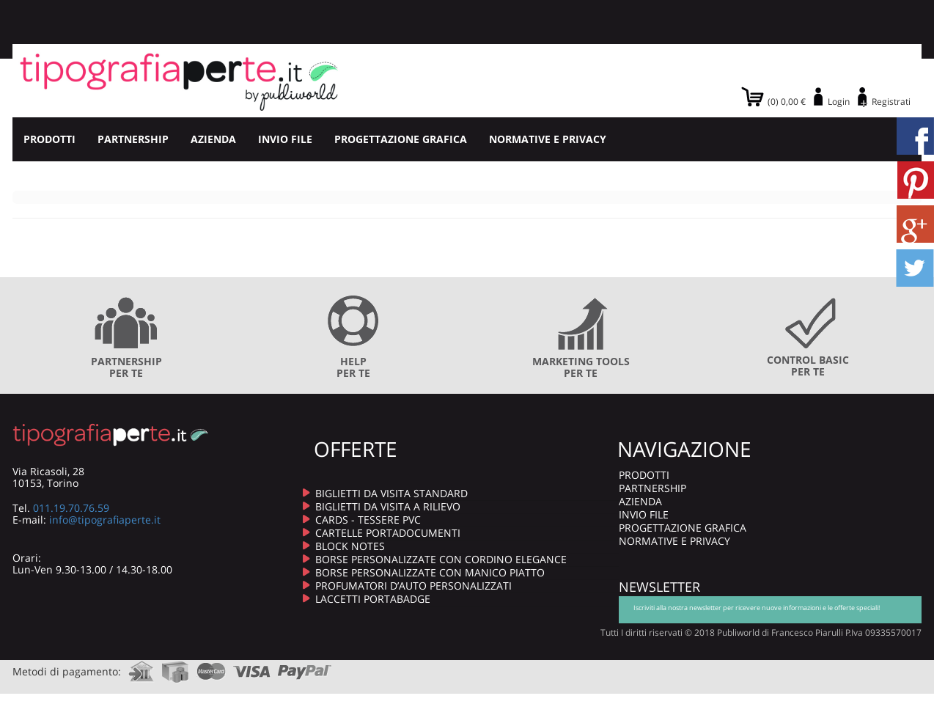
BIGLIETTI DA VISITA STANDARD (391, 493)
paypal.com (305, 667)
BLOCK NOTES (350, 546)
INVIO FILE (285, 139)
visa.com (252, 667)
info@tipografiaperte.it (105, 520)
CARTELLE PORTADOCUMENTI (387, 533)
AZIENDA (213, 139)
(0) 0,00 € (787, 101)
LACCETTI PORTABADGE (372, 599)
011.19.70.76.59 (71, 508)
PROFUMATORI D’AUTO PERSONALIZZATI (413, 586)
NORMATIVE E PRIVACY (547, 139)
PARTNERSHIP (133, 139)
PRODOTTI (49, 139)
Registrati (891, 101)
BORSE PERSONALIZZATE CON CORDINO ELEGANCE (441, 559)
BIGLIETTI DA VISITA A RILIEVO (387, 506)
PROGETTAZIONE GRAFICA (400, 139)
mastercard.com (211, 667)
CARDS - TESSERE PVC (368, 520)
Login (839, 101)
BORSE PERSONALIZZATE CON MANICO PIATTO (430, 572)
